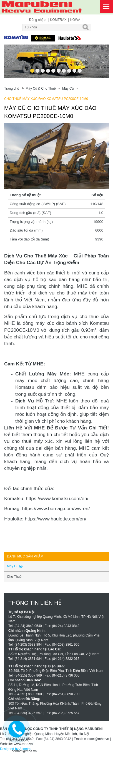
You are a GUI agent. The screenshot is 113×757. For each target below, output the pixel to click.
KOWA (75, 20)
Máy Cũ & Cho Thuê (41, 88)
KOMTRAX (58, 20)
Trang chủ (11, 88)
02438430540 (19, 740)
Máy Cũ (68, 88)
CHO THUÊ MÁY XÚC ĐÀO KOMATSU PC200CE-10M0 (46, 99)
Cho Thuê (14, 577)
